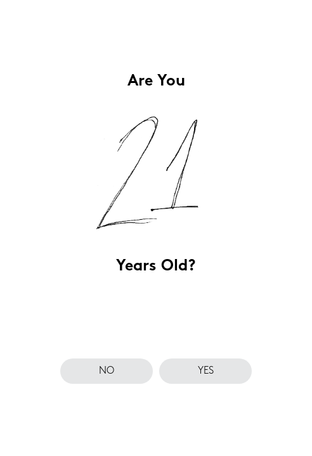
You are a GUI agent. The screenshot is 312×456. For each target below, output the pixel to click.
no (106, 371)
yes (206, 371)
